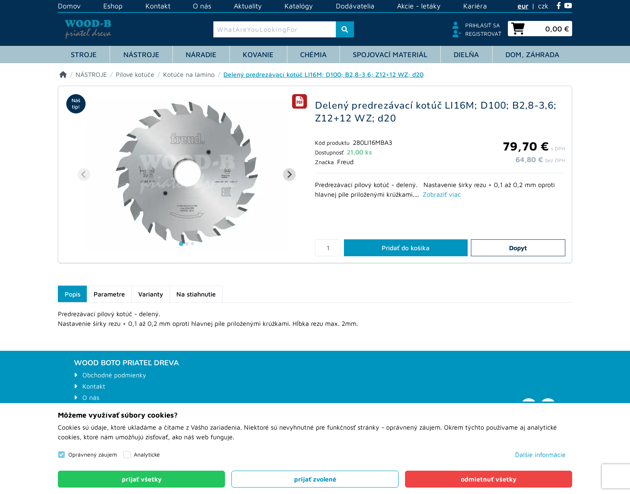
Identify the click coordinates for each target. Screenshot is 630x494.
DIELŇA (466, 54)
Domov (69, 6)
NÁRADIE (201, 54)
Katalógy (298, 6)
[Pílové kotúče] (135, 74)
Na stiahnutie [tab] (196, 294)
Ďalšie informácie (540, 454)
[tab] (299, 101)
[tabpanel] (315, 323)
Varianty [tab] (150, 294)
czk (543, 6)
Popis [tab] (72, 294)
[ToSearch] (345, 29)
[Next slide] (289, 174)
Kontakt (157, 6)
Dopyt (518, 247)
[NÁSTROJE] (91, 74)
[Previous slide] (84, 174)
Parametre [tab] (109, 294)
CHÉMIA (313, 54)
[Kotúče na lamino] (189, 74)
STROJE (84, 54)
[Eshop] (63, 74)
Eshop (113, 6)
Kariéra (475, 6)
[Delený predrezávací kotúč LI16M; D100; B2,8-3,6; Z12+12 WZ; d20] (323, 74)
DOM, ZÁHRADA (532, 54)
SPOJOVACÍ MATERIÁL (390, 54)
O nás (202, 6)
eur (523, 6)
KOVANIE (258, 54)
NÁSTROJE (141, 54)
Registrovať (483, 33)
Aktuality (248, 6)
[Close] (141, 479)
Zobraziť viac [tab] (442, 194)
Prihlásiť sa (482, 25)
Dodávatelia (355, 6)
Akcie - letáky (419, 6)
